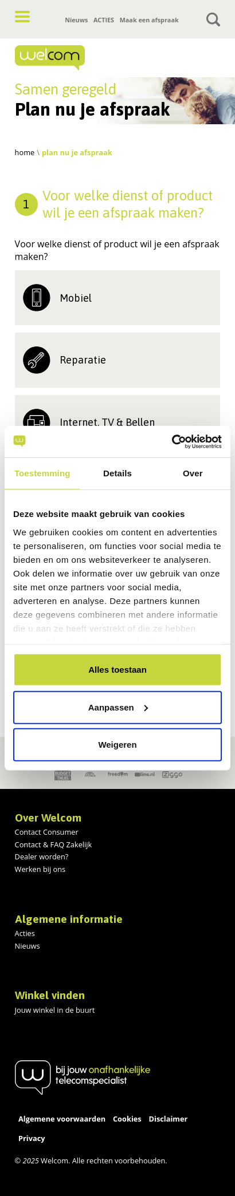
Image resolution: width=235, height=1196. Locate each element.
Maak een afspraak (149, 19)
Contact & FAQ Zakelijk (53, 844)
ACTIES (103, 19)
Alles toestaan (117, 669)
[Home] (82, 57)
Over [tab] (193, 473)
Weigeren (117, 744)
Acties (25, 933)
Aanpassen (118, 707)
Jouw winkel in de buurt (55, 1010)
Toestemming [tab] (42, 473)
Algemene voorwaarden (61, 1119)
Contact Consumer (47, 832)
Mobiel (76, 298)
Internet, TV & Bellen (107, 422)
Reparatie (83, 360)
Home (25, 152)
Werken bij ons (40, 869)
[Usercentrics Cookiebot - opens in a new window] (172, 441)
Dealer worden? (42, 856)
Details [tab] (117, 473)
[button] (22, 16)
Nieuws (76, 19)
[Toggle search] (213, 19)
